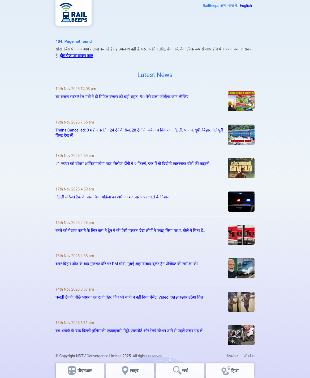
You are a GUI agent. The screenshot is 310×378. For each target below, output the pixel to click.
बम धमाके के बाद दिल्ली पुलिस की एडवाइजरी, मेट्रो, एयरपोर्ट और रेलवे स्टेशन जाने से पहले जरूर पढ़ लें (129, 330)
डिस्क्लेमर (232, 356)
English (246, 5)
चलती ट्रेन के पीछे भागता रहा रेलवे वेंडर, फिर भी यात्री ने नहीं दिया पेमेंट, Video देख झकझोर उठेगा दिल (129, 297)
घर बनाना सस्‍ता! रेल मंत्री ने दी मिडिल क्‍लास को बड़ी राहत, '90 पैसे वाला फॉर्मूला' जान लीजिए (121, 96)
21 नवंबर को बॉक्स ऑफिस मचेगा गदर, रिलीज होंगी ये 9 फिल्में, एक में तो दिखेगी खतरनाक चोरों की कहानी (132, 163)
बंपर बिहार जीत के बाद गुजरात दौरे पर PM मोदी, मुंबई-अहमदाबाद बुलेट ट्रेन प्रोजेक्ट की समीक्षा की (126, 263)
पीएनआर (85, 370)
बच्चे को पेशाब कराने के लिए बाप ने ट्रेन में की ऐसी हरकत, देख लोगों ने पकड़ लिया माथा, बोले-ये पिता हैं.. (130, 230)
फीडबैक (249, 356)
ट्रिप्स (235, 370)
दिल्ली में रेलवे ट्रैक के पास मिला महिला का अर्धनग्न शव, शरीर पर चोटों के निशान (112, 197)
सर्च (185, 370)
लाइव (135, 370)
